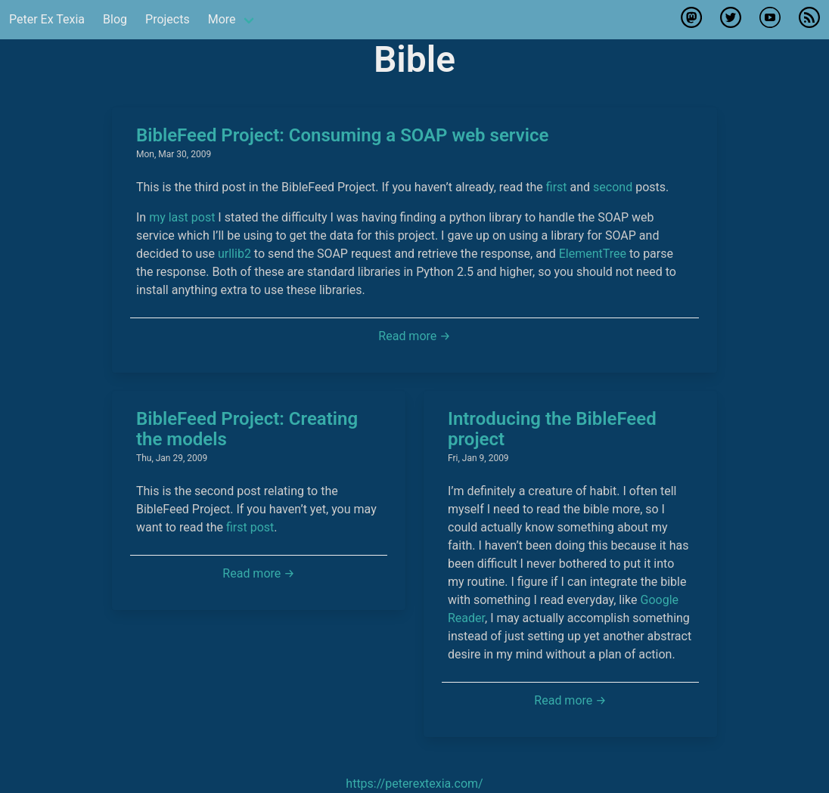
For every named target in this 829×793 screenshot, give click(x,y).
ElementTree (592, 253)
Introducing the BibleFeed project (552, 429)
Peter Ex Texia (47, 19)
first (556, 187)
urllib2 (234, 253)
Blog (115, 19)
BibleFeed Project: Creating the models (247, 429)
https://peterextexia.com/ (414, 783)
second (612, 187)
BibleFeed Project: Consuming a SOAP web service (342, 135)
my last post (182, 217)
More (222, 19)
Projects (167, 19)
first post (250, 527)
